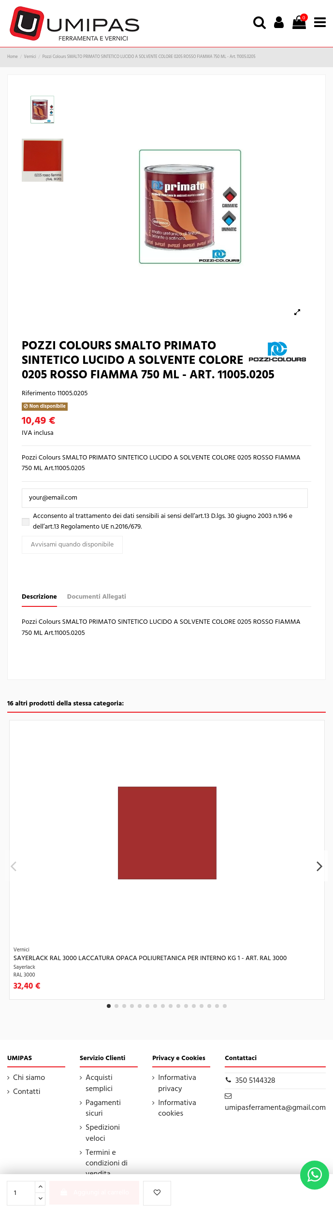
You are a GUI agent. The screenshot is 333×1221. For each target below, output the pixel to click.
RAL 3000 (24, 975)
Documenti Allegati (96, 597)
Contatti (27, 1092)
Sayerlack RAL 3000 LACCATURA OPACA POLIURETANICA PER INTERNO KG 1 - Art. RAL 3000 (150, 958)
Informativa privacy (177, 1083)
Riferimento (39, 393)
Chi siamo (29, 1078)
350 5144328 (255, 1081)
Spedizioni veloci (103, 1133)
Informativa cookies (177, 1109)
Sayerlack (24, 967)
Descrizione (39, 597)
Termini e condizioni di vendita (107, 1164)
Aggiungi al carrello (94, 1192)
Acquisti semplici (99, 1083)
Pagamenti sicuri (103, 1109)
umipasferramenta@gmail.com (275, 1108)
